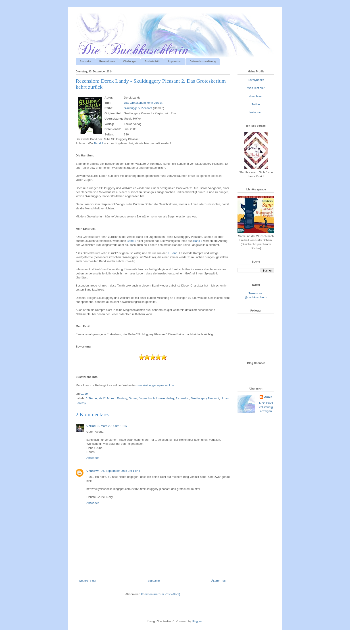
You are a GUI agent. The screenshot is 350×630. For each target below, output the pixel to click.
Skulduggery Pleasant (138, 108)
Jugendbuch (147, 398)
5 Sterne (91, 398)
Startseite (85, 61)
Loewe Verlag (165, 398)
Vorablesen (256, 96)
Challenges (130, 61)
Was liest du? (256, 88)
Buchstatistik (152, 61)
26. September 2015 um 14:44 (120, 470)
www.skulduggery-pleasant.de (154, 385)
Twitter (256, 104)
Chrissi (91, 426)
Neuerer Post (87, 580)
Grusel (133, 398)
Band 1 (98, 143)
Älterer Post (218, 580)
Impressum (174, 61)
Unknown (93, 470)
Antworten (93, 457)
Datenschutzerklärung (203, 61)
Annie (268, 397)
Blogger (197, 621)
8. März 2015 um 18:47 (112, 426)
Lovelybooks (256, 80)
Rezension (182, 398)
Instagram (256, 112)
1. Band (172, 253)
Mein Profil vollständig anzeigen (266, 407)
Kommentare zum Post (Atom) (160, 594)
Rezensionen (107, 61)
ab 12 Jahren (106, 398)
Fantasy (122, 398)
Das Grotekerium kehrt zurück (143, 102)
